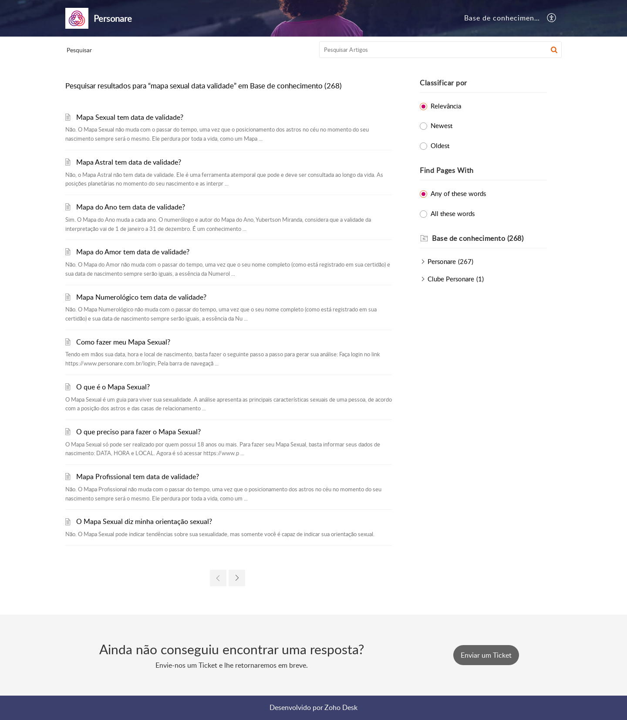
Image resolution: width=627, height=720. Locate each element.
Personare (442, 261)
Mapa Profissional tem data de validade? (137, 476)
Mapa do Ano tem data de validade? (130, 207)
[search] (440, 49)
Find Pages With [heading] (447, 170)
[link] (218, 578)
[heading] (489, 238)
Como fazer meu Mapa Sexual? (123, 342)
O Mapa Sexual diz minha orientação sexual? (144, 521)
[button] (552, 18)
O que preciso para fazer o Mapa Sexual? (138, 431)
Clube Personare (451, 278)
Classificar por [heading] (443, 83)
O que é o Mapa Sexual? (113, 387)
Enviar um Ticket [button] (486, 655)
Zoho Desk (340, 707)
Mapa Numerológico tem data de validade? (141, 297)
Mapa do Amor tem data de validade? (132, 252)
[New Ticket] (486, 655)
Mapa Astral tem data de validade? (128, 162)
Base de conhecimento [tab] (503, 18)
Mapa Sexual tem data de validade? (129, 117)
